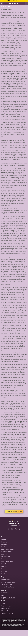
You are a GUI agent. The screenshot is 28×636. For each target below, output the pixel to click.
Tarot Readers (5, 564)
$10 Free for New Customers (14, 0)
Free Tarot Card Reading (8, 582)
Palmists (3, 566)
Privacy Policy (5, 608)
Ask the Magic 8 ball (7, 584)
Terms (3, 603)
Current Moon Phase (7, 587)
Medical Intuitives (6, 551)
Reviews (3, 574)
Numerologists (5, 556)
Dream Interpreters (7, 559)
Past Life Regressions (7, 561)
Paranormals (5, 569)
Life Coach (4, 571)
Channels (4, 544)
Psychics (4, 539)
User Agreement (6, 606)
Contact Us (4, 593)
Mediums (4, 542)
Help (2, 595)
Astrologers (4, 554)
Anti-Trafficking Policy (7, 613)
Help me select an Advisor (14, 511)
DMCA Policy (5, 611)
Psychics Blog (5, 579)
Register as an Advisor (8, 598)
